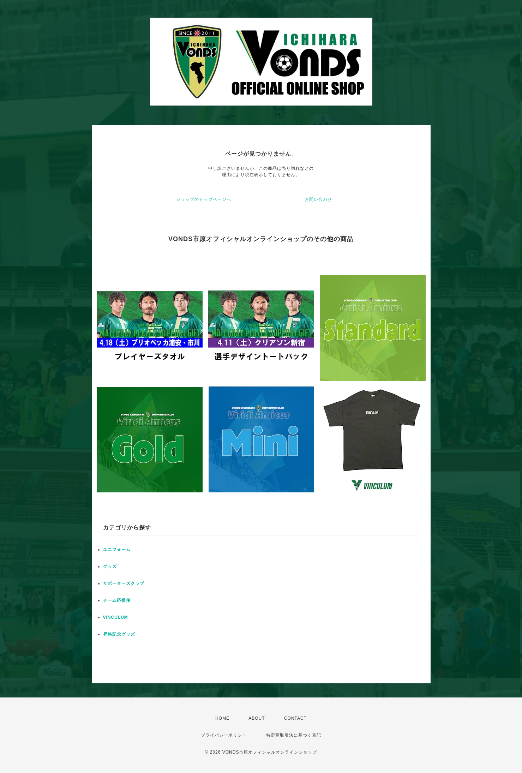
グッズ (110, 566)
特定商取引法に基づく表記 (293, 735)
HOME (222, 718)
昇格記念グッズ (119, 634)
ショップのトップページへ (203, 199)
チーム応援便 (117, 600)
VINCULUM (115, 617)
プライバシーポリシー (224, 735)
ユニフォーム (117, 549)
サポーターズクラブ (123, 583)
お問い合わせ (318, 199)
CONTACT (295, 718)
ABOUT (256, 718)
